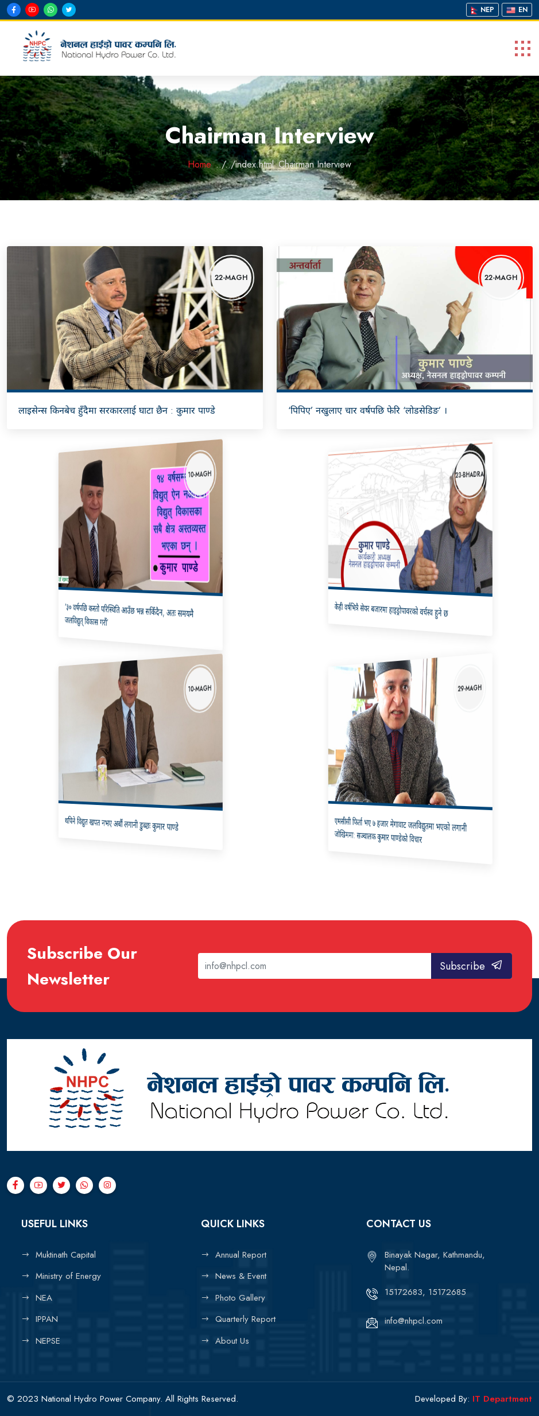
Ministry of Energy (68, 1276)
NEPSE (48, 1341)
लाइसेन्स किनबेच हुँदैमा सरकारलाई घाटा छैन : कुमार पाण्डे (116, 410)
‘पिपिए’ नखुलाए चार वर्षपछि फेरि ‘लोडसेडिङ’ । (367, 410)
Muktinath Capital (66, 1254)
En (517, 10)
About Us (232, 1341)
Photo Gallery (240, 1297)
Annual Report (240, 1254)
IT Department (502, 1398)
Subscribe (471, 966)
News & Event (240, 1276)
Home (199, 164)
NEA (44, 1297)
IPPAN (47, 1319)
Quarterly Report (245, 1319)
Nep (482, 10)
